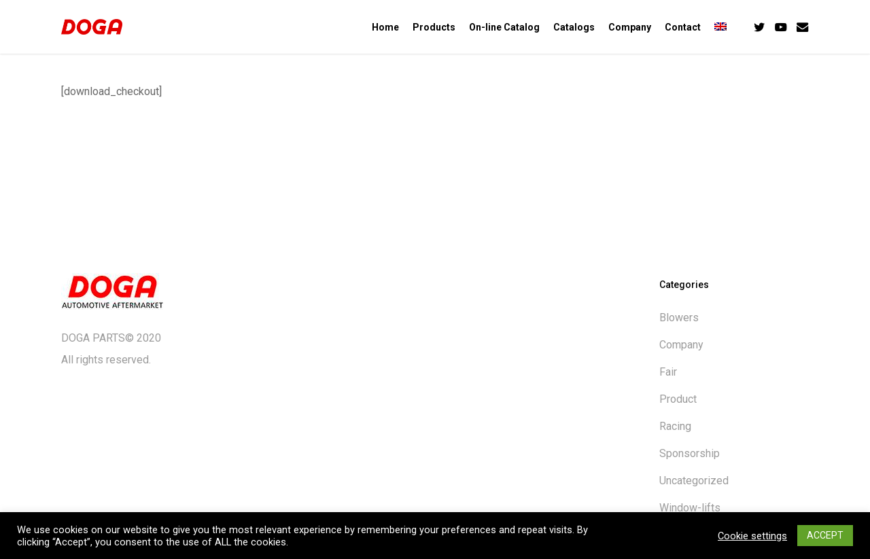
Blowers (679, 317)
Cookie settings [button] (752, 536)
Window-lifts (689, 507)
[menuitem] (720, 27)
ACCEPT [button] (825, 535)
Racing (675, 426)
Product (678, 399)
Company (681, 344)
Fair (668, 371)
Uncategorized (694, 480)
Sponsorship (689, 453)
